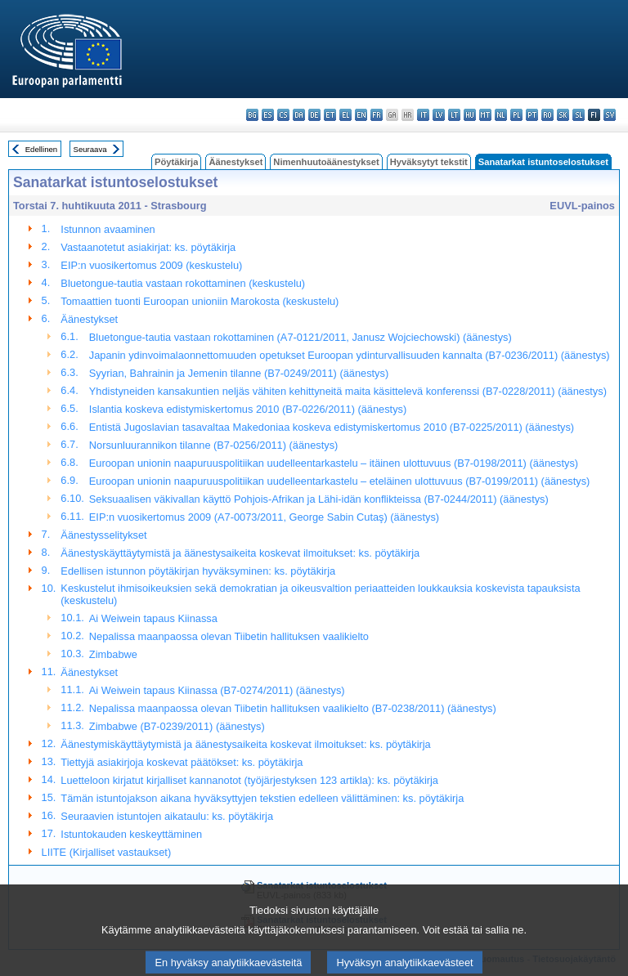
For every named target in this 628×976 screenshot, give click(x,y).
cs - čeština (283, 115)
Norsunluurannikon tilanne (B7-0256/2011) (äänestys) (213, 445)
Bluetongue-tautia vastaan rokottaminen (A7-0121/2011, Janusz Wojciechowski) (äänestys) (300, 337)
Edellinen (41, 149)
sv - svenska (609, 115)
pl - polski (516, 115)
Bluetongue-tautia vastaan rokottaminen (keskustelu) (183, 283)
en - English (361, 115)
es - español (268, 115)
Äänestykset (235, 162)
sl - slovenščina (578, 115)
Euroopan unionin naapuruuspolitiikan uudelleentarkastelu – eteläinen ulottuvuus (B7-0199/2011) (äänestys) (339, 481)
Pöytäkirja (176, 162)
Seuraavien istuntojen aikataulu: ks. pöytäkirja (167, 816)
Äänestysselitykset (103, 535)
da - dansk (299, 115)
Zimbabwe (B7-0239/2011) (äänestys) (177, 726)
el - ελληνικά (345, 115)
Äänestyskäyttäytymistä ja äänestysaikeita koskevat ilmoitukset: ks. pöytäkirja (240, 553)
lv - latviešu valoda (439, 115)
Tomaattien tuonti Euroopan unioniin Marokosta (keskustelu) (200, 301)
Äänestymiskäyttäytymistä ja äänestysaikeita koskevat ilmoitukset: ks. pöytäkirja (245, 744)
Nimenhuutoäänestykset (326, 162)
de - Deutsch (314, 115)
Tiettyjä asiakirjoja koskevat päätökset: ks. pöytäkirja (182, 762)
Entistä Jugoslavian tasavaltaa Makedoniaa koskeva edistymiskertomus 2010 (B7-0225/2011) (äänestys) (331, 427)
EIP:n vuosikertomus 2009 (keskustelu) (151, 265)
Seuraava (90, 149)
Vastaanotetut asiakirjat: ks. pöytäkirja (148, 247)
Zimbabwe (113, 654)
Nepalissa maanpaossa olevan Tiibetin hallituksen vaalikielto (229, 636)
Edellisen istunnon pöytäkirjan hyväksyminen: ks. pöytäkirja (198, 571)
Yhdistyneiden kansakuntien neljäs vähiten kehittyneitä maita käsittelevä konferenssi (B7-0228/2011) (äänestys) (348, 391)
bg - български (252, 115)
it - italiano (423, 115)
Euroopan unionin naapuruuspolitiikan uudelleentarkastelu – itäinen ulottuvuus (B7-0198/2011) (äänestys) (333, 463)
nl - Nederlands (501, 115)
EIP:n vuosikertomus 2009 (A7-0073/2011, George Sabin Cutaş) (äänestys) (264, 517)
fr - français (376, 115)
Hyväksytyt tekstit (429, 162)
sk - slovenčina (563, 115)
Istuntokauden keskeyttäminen (131, 834)
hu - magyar (470, 115)
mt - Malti (485, 115)
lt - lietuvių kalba (454, 115)
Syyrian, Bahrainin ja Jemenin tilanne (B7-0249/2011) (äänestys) (238, 373)
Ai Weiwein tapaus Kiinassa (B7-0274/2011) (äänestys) (217, 690)
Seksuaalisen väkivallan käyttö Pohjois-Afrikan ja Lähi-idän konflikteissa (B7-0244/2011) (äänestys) (319, 499)
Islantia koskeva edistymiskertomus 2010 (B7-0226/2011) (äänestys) (247, 409)
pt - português (532, 115)
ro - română (547, 115)
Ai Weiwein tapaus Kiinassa (153, 618)
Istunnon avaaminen (108, 229)
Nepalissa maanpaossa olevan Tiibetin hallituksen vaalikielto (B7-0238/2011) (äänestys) (292, 708)
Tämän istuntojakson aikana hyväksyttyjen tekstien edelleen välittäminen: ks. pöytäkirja (262, 798)
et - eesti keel (330, 115)
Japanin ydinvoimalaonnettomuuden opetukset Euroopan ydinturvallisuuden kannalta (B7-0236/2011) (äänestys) (349, 355)
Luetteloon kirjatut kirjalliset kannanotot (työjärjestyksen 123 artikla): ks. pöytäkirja (249, 780)
